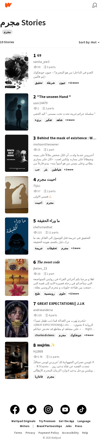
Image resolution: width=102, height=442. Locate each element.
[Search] (94, 5)
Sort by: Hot (89, 42)
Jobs (68, 426)
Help (85, 433)
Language (84, 421)
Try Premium (47, 421)
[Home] (48, 5)
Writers (24, 426)
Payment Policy (48, 433)
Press (78, 426)
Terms (18, 433)
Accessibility (70, 433)
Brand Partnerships (49, 426)
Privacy (30, 433)
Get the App (66, 421)
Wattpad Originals (23, 421)
